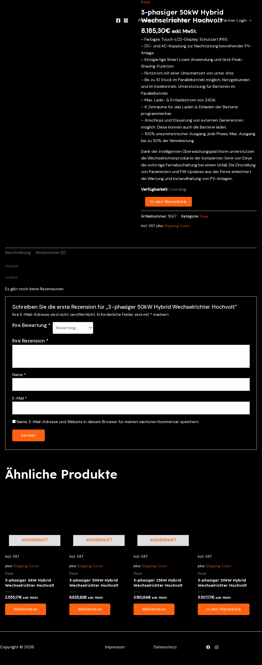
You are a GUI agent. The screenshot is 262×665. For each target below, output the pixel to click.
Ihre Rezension (30, 341)
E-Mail (19, 399)
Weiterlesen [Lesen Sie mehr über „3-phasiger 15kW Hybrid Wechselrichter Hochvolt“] (154, 611)
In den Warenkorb (168, 201)
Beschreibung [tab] (18, 253)
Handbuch (11, 278)
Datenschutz (165, 649)
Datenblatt (11, 266)
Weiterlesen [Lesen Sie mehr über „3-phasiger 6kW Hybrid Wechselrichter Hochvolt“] (26, 611)
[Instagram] (134, 20)
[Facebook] (126, 20)
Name (19, 374)
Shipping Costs (177, 225)
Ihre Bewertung (31, 326)
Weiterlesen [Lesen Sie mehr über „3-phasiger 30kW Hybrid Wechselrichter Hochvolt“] (90, 611)
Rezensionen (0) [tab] (53, 253)
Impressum (114, 649)
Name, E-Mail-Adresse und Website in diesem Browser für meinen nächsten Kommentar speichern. (108, 423)
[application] (165, 20)
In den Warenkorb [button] (224, 611)
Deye (204, 216)
